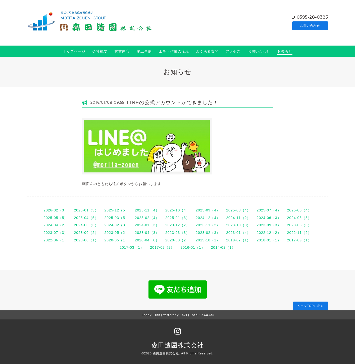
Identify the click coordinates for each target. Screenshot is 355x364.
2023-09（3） (269, 225)
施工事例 (144, 51)
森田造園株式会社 (177, 345)
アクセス (233, 51)
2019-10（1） (208, 240)
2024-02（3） (117, 225)
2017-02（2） (162, 247)
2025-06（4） (299, 210)
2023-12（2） (177, 225)
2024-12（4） (208, 218)
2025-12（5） (117, 210)
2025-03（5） (117, 218)
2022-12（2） (269, 233)
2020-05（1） (117, 240)
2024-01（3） (147, 225)
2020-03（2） (177, 240)
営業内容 (122, 51)
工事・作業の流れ (174, 51)
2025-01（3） (177, 218)
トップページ (74, 51)
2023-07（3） (55, 233)
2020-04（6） (147, 240)
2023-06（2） (86, 233)
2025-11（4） (147, 210)
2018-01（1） (269, 240)
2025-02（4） (147, 218)
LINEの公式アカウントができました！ (172, 102)
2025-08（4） (238, 210)
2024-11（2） (238, 218)
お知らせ (284, 51)
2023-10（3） (238, 225)
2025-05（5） (55, 218)
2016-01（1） (193, 247)
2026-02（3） (55, 210)
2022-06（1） (55, 240)
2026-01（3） (86, 210)
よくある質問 (207, 51)
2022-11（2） (299, 233)
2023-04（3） (147, 233)
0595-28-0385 (312, 16)
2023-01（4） (238, 233)
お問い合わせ (310, 26)
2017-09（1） (299, 240)
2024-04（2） (55, 225)
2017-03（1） (132, 247)
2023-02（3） (208, 233)
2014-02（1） (223, 247)
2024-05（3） (299, 218)
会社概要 (100, 51)
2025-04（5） (86, 218)
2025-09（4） (208, 210)
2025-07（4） (269, 210)
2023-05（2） (117, 233)
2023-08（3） (299, 225)
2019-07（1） (238, 240)
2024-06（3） (269, 218)
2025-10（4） (177, 210)
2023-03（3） (177, 233)
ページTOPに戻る (310, 306)
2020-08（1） (86, 240)
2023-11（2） (208, 225)
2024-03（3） (86, 225)
